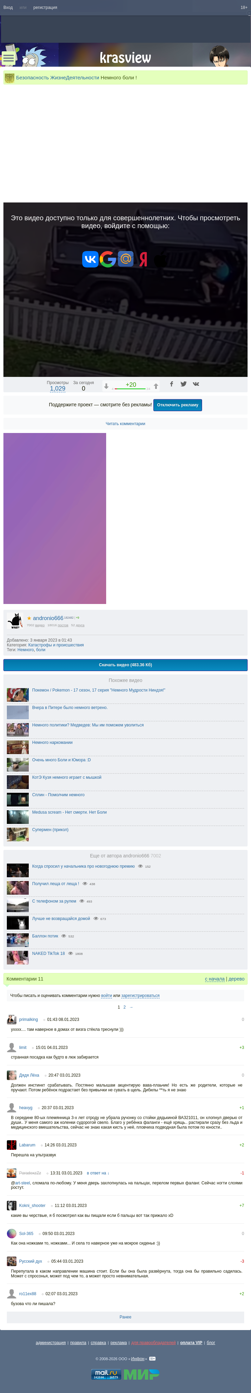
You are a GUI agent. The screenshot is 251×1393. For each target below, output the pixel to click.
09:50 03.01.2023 (58, 1233)
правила (78, 1342)
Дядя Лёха (29, 1075)
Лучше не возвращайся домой (61, 918)
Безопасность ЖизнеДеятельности (57, 77)
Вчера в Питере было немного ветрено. (70, 707)
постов (63, 625)
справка (98, 1342)
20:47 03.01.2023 (64, 1075)
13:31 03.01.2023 (66, 1173)
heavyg (26, 1107)
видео (40, 625)
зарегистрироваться (140, 995)
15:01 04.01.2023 (51, 1047)
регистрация (45, 7)
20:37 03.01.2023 (58, 1107)
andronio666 (45, 618)
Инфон (138, 1358)
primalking (28, 1019)
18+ (244, 7)
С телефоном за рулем (54, 901)
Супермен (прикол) (50, 829)
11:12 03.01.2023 (71, 1205)
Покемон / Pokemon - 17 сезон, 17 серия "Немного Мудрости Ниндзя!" (98, 690)
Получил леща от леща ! (55, 883)
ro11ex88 (27, 1293)
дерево (236, 979)
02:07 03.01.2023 (61, 1293)
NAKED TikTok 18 (48, 953)
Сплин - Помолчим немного (58, 794)
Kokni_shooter (32, 1205)
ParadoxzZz (30, 1173)
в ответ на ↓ (98, 1173)
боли (40, 649)
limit (22, 1047)
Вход (8, 7)
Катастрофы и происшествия (56, 645)
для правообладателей (153, 1342)
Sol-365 (26, 1233)
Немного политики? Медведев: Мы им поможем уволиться (88, 725)
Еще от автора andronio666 (125, 855)
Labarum (27, 1145)
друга (80, 625)
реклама (119, 1342)
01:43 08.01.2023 (63, 1019)
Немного (25, 649)
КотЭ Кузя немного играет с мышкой (66, 777)
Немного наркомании (52, 742)
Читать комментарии (126, 423)
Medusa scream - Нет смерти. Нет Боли (69, 812)
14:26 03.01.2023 (60, 1145)
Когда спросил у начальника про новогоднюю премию (83, 866)
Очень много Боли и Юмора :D (61, 760)
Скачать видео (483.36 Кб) (125, 664)
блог (211, 1342)
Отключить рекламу (178, 405)
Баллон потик (45, 936)
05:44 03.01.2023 (67, 1261)
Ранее (125, 1317)
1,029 (57, 388)
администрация (51, 1342)
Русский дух (30, 1261)
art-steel (22, 1183)
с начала (215, 979)
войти (106, 995)
